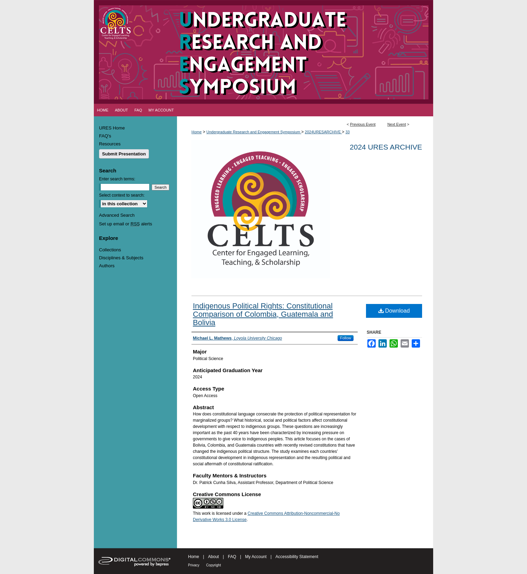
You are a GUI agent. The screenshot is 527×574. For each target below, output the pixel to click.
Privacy (193, 565)
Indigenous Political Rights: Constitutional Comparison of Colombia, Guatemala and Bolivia (263, 314)
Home (196, 132)
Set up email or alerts (125, 223)
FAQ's (105, 135)
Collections (110, 249)
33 (348, 132)
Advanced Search (117, 215)
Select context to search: (121, 195)
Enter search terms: (117, 179)
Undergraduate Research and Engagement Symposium (253, 132)
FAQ (232, 556)
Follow (345, 338)
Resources (109, 143)
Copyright (213, 565)
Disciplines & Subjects (121, 257)
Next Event (396, 124)
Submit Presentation (124, 153)
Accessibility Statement (297, 556)
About (213, 556)
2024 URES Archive (386, 147)
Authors (107, 265)
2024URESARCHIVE (323, 132)
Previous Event (363, 124)
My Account (256, 556)
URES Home (112, 128)
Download (394, 311)
